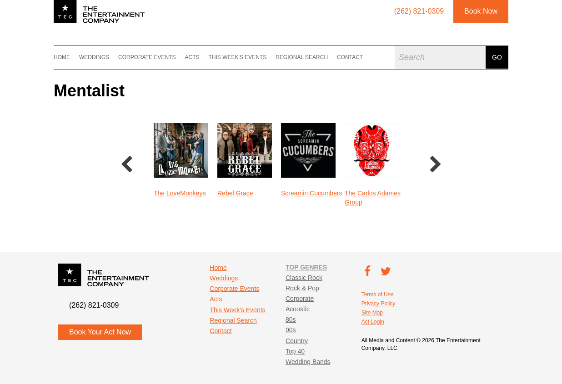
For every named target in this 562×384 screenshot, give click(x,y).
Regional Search (302, 57)
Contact (350, 57)
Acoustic (298, 309)
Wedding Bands (308, 361)
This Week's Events (237, 57)
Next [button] (435, 165)
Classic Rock (304, 277)
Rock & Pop (302, 288)
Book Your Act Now (100, 332)
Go (497, 57)
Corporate (300, 298)
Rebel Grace (235, 193)
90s (291, 330)
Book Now (480, 11)
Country (297, 340)
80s (291, 319)
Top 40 (295, 351)
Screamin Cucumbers (311, 193)
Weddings (94, 57)
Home (62, 57)
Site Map (372, 312)
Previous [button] (126, 165)
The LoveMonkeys (180, 193)
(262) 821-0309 (94, 305)
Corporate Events (147, 57)
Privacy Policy (378, 303)
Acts (192, 57)
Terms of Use (377, 294)
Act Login (372, 322)
